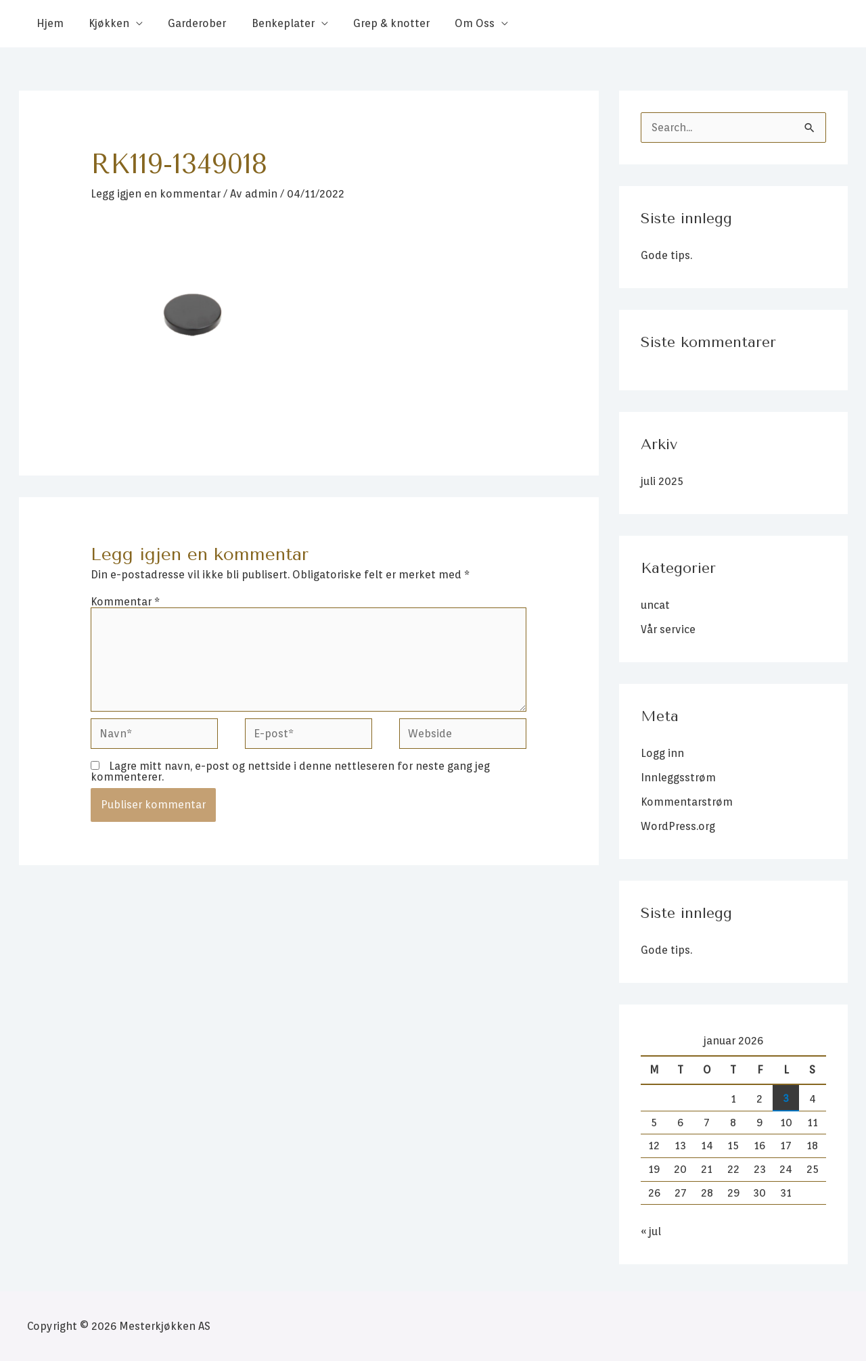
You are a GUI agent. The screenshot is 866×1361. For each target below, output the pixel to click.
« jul (651, 1231)
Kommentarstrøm (687, 801)
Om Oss (455, 23)
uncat (655, 605)
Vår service (668, 629)
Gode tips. (666, 255)
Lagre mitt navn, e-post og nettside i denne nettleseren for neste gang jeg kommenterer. (290, 771)
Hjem (48, 23)
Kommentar (125, 601)
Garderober (188, 23)
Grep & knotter (375, 23)
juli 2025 (662, 481)
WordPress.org (678, 826)
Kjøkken (103, 23)
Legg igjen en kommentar (156, 193)
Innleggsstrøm (678, 777)
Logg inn (662, 753)
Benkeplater (270, 23)
